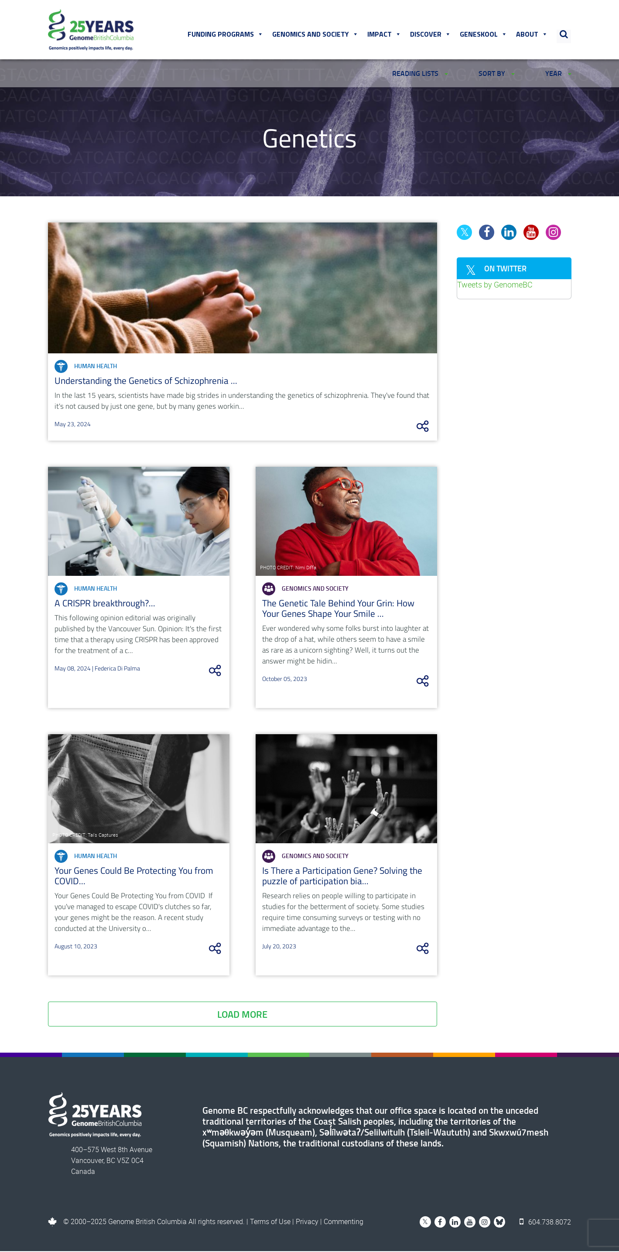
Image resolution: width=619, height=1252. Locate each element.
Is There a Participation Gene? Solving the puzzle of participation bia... (342, 876)
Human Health (86, 367)
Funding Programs (226, 34)
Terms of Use (270, 1222)
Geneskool (484, 34)
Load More (242, 1015)
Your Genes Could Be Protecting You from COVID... (134, 876)
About (532, 34)
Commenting (343, 1222)
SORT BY (497, 73)
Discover (430, 34)
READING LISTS (420, 73)
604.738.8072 (545, 1222)
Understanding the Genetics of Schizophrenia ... (146, 381)
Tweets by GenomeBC (495, 285)
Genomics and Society (316, 34)
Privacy (307, 1222)
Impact (385, 34)
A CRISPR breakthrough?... (105, 604)
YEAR (558, 73)
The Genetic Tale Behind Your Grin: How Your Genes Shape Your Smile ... (338, 609)
